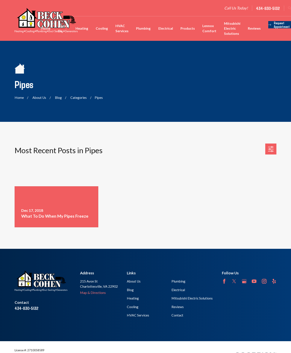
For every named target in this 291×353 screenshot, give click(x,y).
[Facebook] (224, 281)
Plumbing (178, 281)
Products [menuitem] (187, 28)
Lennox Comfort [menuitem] (209, 28)
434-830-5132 (268, 8)
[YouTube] (254, 281)
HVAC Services (138, 315)
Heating (133, 298)
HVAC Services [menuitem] (122, 28)
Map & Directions (93, 293)
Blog (130, 290)
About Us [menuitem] (63, 28)
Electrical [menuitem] (165, 28)
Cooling (132, 307)
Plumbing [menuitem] (143, 28)
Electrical (178, 290)
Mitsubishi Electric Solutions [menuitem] (232, 28)
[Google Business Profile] (244, 281)
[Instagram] (264, 281)
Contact (177, 315)
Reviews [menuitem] (254, 28)
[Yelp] (274, 281)
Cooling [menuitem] (102, 28)
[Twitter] (234, 281)
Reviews (177, 307)
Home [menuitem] (45, 28)
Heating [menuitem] (82, 28)
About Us (134, 281)
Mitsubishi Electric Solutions (192, 298)
